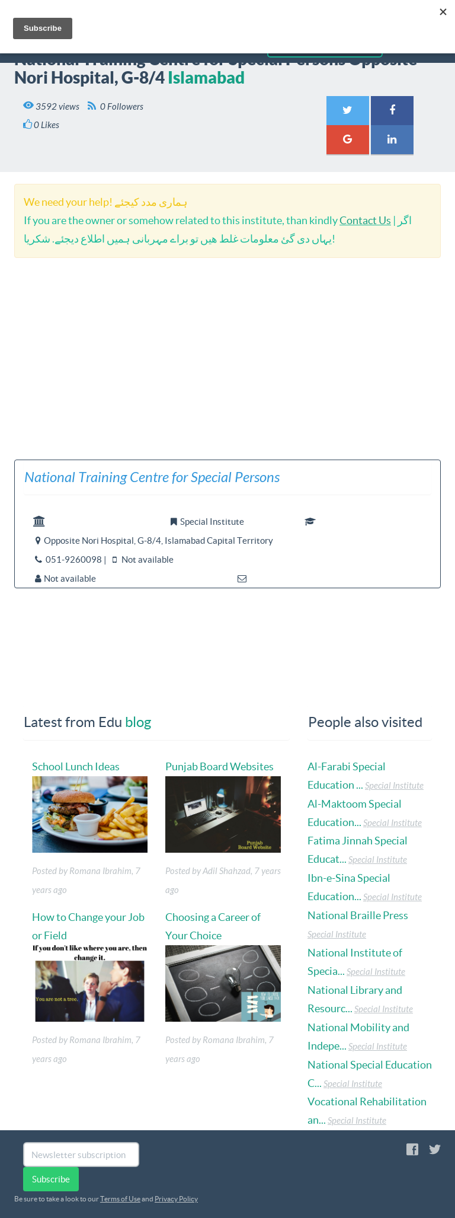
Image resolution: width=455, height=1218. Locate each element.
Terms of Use (120, 1199)
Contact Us (365, 220)
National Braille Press (357, 915)
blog (138, 722)
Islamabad (206, 77)
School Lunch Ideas (76, 766)
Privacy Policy (176, 1199)
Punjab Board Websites (219, 766)
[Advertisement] (227, 359)
